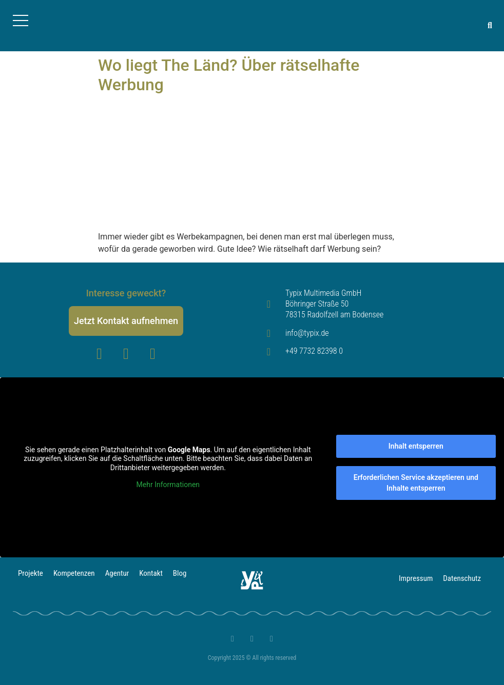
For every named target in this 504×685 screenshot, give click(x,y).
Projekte (30, 573)
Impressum (416, 578)
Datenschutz (462, 578)
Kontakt (151, 573)
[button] (490, 26)
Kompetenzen (74, 573)
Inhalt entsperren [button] (416, 446)
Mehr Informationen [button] (168, 484)
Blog (180, 573)
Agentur (117, 573)
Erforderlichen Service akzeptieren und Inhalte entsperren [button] (416, 482)
